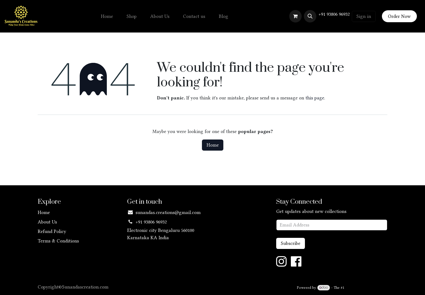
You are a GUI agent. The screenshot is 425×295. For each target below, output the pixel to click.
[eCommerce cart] (295, 16)
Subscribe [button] (290, 243)
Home (213, 145)
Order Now (399, 16)
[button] (310, 16)
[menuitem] (107, 16)
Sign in (363, 16)
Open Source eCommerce (366, 287)
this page (314, 98)
